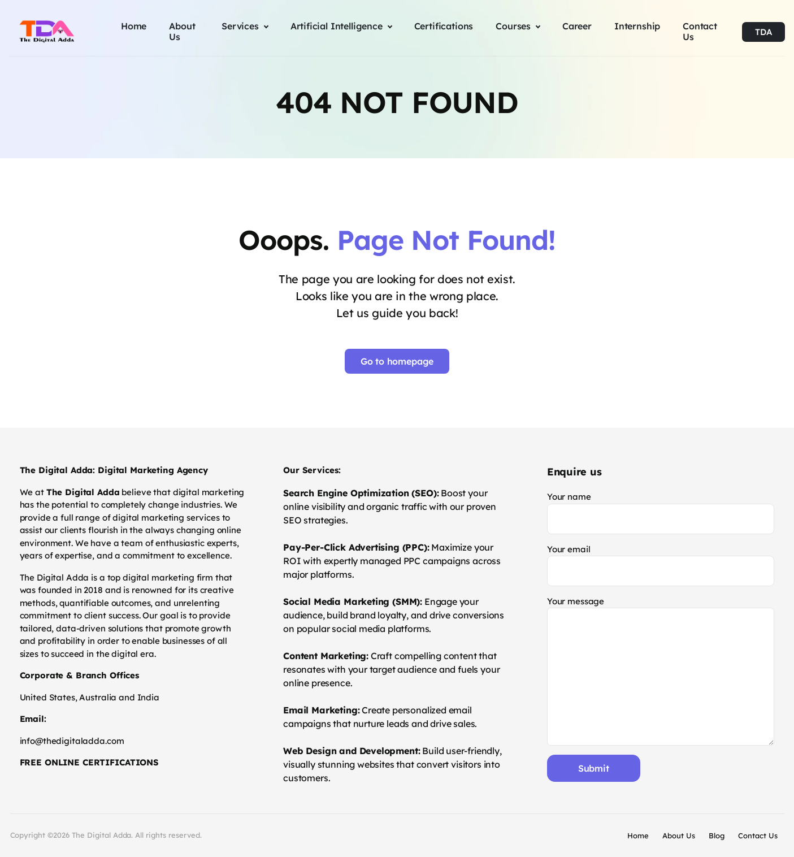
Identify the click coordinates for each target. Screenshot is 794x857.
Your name (661, 512)
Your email (661, 565)
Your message (661, 671)
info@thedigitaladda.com (72, 740)
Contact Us (758, 835)
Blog (716, 835)
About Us (678, 835)
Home (638, 835)
